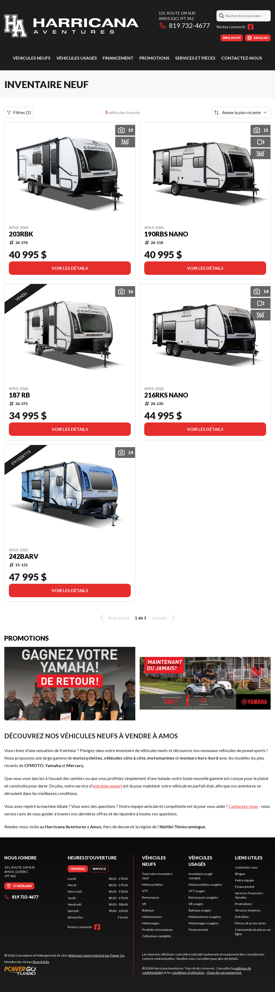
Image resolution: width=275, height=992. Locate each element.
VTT (145, 891)
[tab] (78, 868)
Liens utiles (248, 857)
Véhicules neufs (31, 57)
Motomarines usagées (205, 917)
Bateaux (148, 910)
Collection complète (156, 936)
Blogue (240, 874)
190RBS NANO (166, 234)
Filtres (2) (19, 112)
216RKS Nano (166, 395)
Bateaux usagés (200, 910)
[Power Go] (64, 970)
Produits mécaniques (157, 930)
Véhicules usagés (76, 57)
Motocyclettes (152, 884)
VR (144, 904)
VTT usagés (197, 891)
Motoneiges (151, 923)
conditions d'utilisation (188, 973)
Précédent (113, 618)
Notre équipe (244, 880)
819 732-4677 (184, 25)
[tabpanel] (98, 898)
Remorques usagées (203, 897)
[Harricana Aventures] (71, 26)
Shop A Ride (40, 962)
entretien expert (107, 785)
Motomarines (152, 917)
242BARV (23, 556)
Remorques (150, 897)
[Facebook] (250, 27)
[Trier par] (241, 112)
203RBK (21, 234)
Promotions (154, 57)
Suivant (164, 618)
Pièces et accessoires (250, 923)
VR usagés (196, 904)
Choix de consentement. (224, 973)
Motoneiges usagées (204, 923)
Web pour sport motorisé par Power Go (96, 955)
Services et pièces (195, 57)
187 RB (19, 395)
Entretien (242, 917)
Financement (118, 57)
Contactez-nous (241, 57)
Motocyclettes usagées (205, 884)
